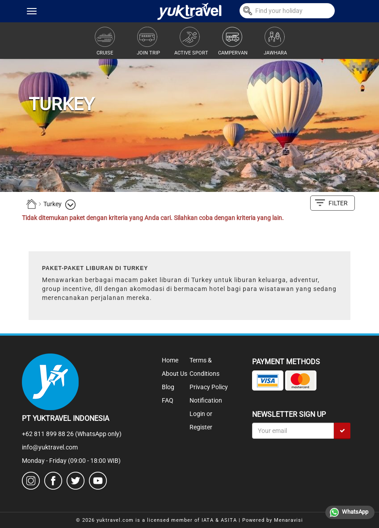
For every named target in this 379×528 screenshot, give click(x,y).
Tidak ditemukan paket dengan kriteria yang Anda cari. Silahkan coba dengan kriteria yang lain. (153, 217)
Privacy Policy (209, 387)
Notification (206, 400)
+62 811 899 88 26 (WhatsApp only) (72, 433)
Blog (168, 387)
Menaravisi (288, 520)
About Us (174, 373)
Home (170, 360)
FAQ (167, 400)
